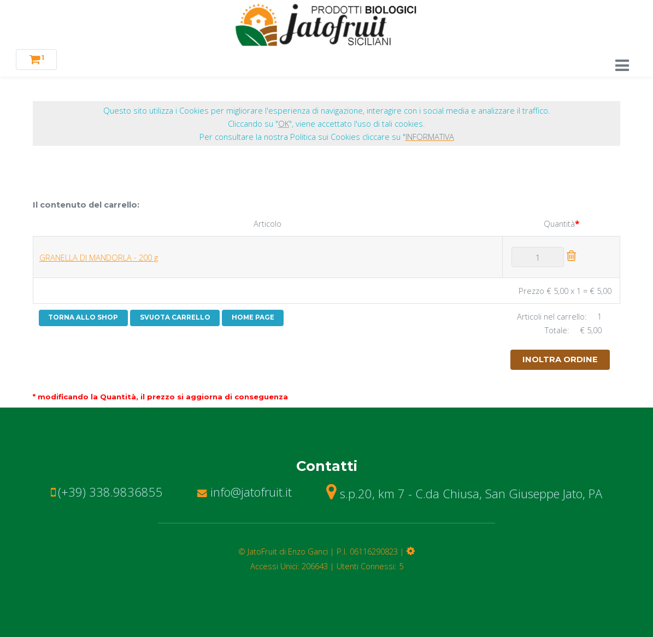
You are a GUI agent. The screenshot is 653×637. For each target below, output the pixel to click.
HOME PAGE (253, 317)
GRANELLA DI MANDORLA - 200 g (98, 257)
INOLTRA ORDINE (560, 359)
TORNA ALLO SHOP (83, 317)
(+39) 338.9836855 (110, 491)
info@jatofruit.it (244, 491)
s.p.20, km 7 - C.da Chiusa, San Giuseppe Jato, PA (464, 493)
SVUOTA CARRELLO (175, 317)
